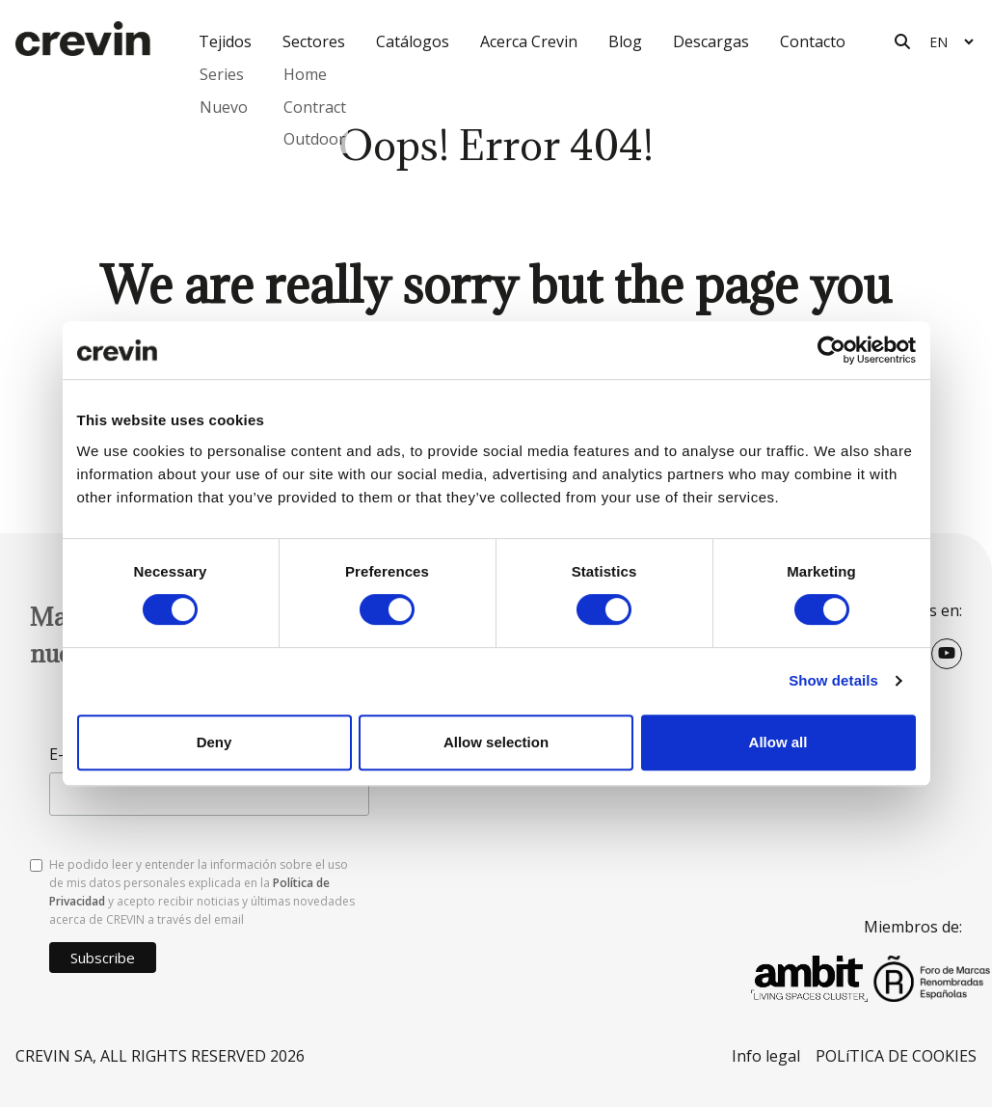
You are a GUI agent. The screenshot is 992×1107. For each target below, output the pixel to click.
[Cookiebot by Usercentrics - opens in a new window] (831, 350)
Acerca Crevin (528, 41)
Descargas (711, 41)
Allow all (778, 742)
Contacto (812, 41)
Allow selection (496, 742)
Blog (625, 41)
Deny (214, 742)
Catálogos (412, 41)
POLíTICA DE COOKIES (896, 1055)
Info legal (766, 1055)
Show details (833, 680)
